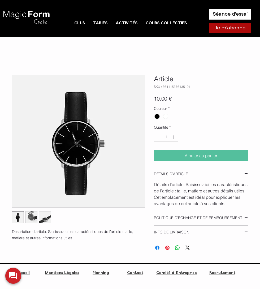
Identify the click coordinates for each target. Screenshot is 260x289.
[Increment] (174, 137)
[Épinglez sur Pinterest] (167, 248)
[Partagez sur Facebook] (157, 248)
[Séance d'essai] (230, 14)
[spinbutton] (166, 137)
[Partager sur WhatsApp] (177, 248)
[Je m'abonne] (230, 28)
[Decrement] (158, 137)
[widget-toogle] (13, 276)
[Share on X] (187, 248)
